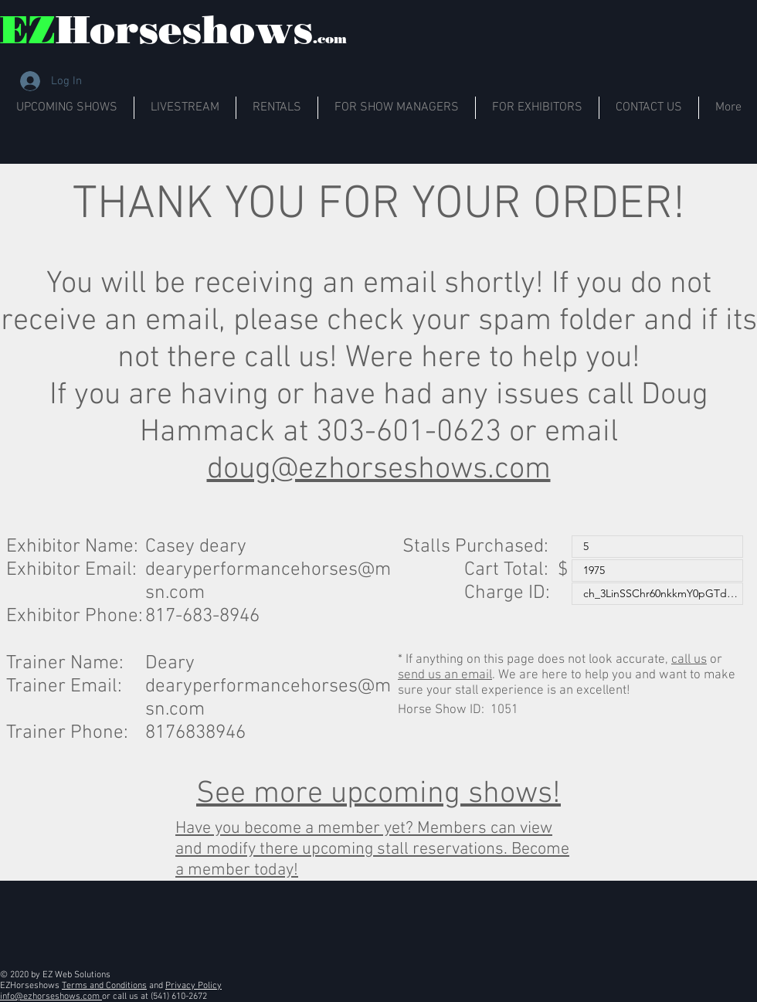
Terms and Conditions (104, 985)
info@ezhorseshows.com (51, 996)
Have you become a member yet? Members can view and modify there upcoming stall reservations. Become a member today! (372, 849)
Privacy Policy (193, 985)
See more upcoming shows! (378, 794)
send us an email (445, 675)
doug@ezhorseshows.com (379, 469)
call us (689, 659)
